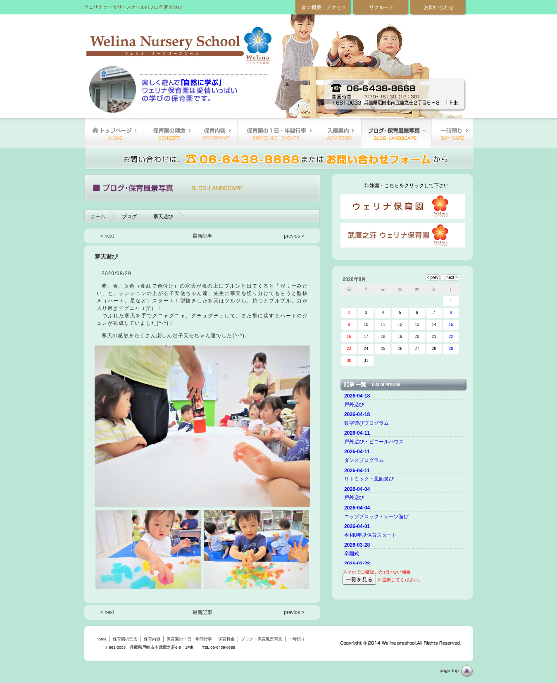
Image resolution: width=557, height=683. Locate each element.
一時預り (452, 133)
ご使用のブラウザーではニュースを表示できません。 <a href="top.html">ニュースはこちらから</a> (404, 477)
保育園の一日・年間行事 (278, 133)
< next (107, 236)
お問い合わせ (439, 7)
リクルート (381, 7)
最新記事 (202, 236)
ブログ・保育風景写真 (396, 133)
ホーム (97, 216)
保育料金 (340, 133)
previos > (294, 236)
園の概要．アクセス (324, 7)
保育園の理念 (169, 133)
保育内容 (216, 133)
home (113, 133)
